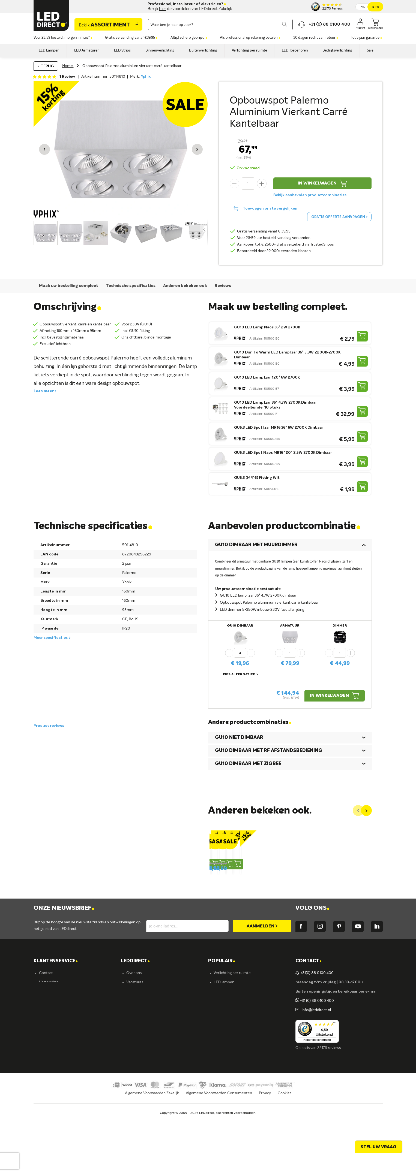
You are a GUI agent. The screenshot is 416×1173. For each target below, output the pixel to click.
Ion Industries (137, 1100)
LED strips (222, 1063)
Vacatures (134, 1035)
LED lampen (224, 1035)
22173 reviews (329, 1100)
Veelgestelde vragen (56, 1090)
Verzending (48, 1035)
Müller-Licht (136, 1063)
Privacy (265, 1153)
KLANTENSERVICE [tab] (56, 1014)
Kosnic (131, 1081)
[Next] (366, 810)
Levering (46, 1053)
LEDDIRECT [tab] (135, 1014)
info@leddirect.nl (315, 1063)
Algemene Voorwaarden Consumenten (219, 1153)
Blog (130, 1044)
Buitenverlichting (228, 1081)
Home (68, 66)
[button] (44, 149)
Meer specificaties (51, 638)
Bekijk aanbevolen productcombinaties (309, 195)
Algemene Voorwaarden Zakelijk (152, 1153)
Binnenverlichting (228, 1072)
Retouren (47, 1072)
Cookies (284, 1153)
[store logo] (51, 15)
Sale (217, 1100)
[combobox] (220, 24)
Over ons (134, 1025)
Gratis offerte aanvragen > (339, 217)
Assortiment (104, 25)
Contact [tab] (308, 1014)
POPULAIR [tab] (221, 1014)
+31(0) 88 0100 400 (314, 1025)
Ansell (131, 1072)
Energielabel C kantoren (146, 1109)
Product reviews (49, 726)
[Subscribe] (262, 978)
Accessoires (224, 1090)
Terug (47, 66)
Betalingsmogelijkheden (59, 1081)
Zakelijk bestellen (53, 1100)
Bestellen (47, 1044)
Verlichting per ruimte (232, 1025)
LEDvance (134, 1090)
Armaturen (223, 1053)
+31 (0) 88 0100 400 (314, 1053)
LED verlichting (226, 1044)
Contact (46, 1025)
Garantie (46, 1063)
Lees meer (44, 391)
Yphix (146, 76)
